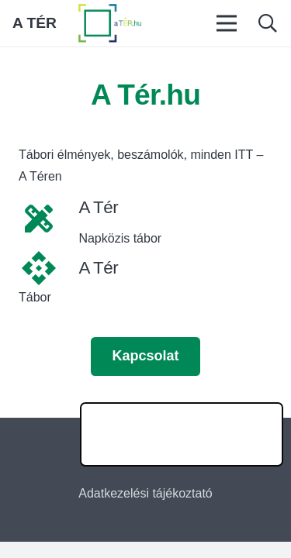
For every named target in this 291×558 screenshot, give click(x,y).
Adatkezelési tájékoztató (145, 493)
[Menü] (227, 23)
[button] (267, 23)
